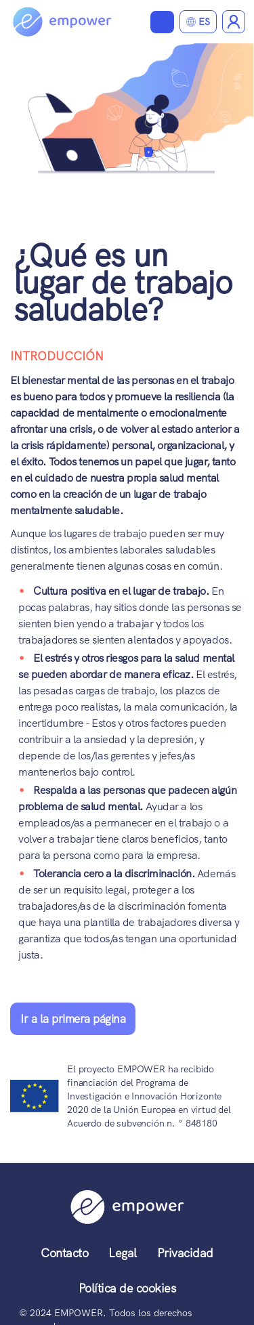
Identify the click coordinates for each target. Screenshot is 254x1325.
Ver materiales (162, 22)
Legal (122, 1253)
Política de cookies (127, 1288)
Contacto (64, 1253)
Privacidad (185, 1253)
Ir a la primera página (72, 1018)
